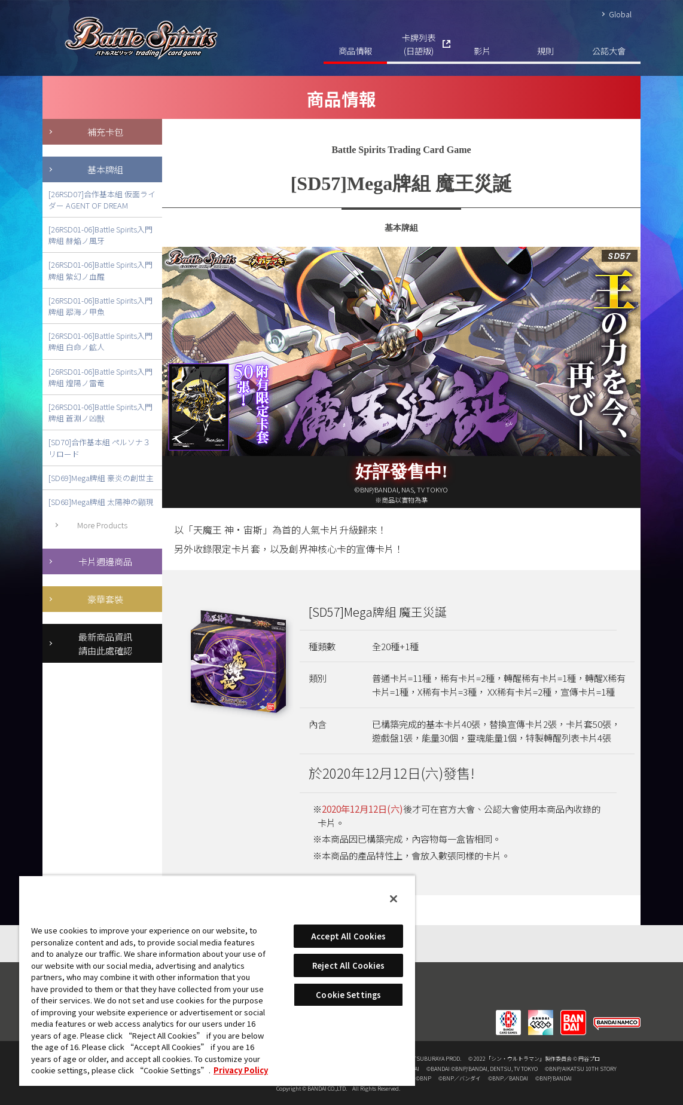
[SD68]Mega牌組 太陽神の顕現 (101, 501)
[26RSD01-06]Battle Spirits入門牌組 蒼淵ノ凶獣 (100, 412)
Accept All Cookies (348, 936)
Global (620, 14)
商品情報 (355, 50)
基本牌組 (105, 169)
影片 (482, 50)
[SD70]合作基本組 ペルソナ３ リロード (99, 447)
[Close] (393, 899)
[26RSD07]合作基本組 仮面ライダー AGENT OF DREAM (101, 199)
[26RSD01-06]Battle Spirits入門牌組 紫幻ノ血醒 (100, 270)
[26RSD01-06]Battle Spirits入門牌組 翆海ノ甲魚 (100, 306)
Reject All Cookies (348, 965)
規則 (545, 50)
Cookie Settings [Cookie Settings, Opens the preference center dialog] (348, 994)
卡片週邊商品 (105, 561)
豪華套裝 (105, 598)
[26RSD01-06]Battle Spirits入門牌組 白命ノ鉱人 (100, 341)
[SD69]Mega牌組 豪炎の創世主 (101, 477)
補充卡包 (105, 131)
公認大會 (609, 50)
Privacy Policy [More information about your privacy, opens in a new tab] (241, 1070)
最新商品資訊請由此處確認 (105, 643)
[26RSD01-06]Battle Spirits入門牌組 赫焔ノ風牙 (100, 235)
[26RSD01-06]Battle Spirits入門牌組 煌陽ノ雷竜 (100, 377)
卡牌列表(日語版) (418, 44)
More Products (102, 525)
